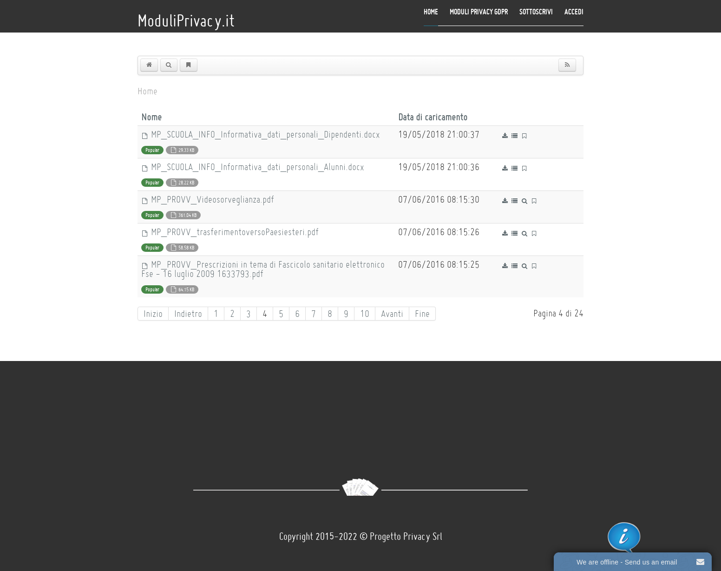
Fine (422, 314)
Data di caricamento (432, 117)
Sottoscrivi (536, 11)
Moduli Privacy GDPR (479, 11)
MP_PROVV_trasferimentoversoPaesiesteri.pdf (230, 231)
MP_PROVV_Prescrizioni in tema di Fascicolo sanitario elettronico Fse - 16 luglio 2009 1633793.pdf (263, 269)
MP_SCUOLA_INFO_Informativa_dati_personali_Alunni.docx (252, 166)
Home (431, 11)
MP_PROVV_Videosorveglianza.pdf (207, 199)
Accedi (573, 11)
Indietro (188, 314)
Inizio (153, 314)
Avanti (392, 314)
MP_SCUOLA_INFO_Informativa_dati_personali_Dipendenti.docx (260, 134)
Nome (154, 117)
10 (364, 314)
